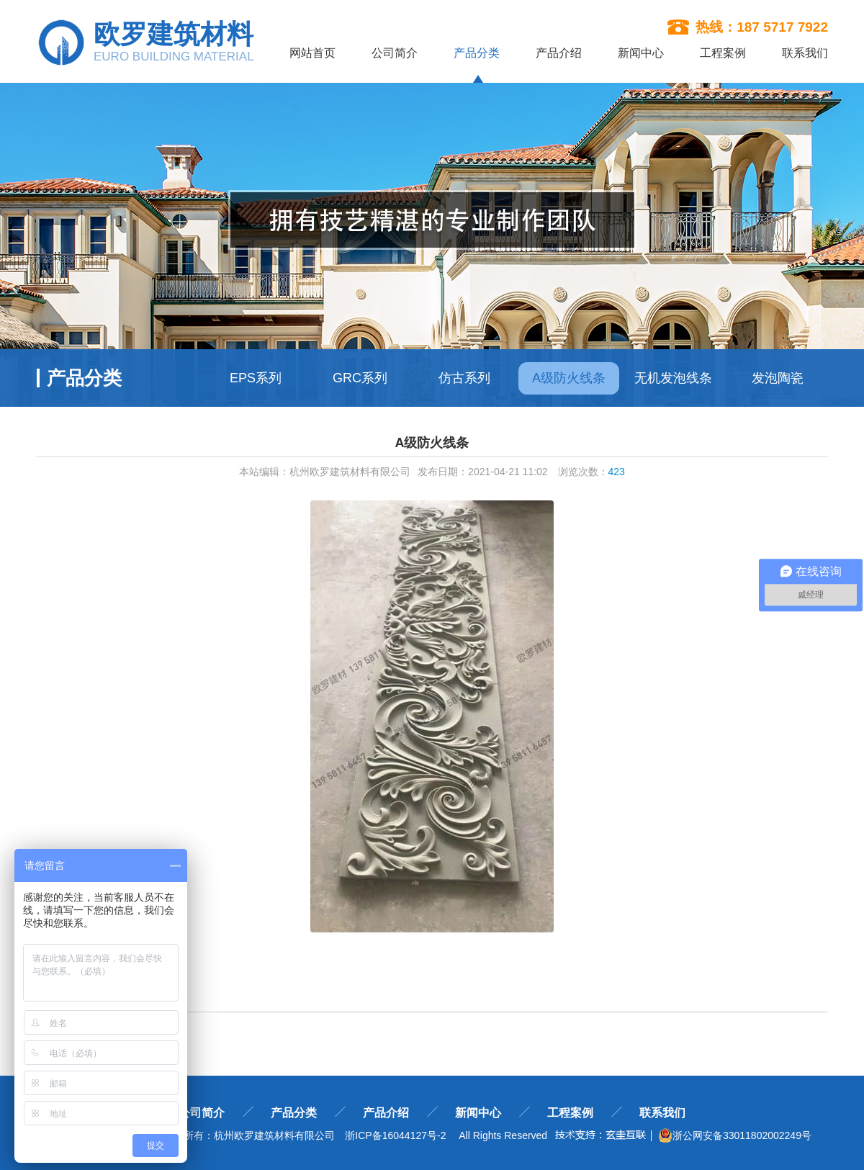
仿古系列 (464, 378)
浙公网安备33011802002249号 (734, 1135)
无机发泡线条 (673, 378)
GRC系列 (360, 378)
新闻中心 (641, 53)
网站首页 (312, 53)
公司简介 (395, 53)
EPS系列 (256, 378)
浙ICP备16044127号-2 (395, 1135)
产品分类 (477, 53)
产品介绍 (559, 53)
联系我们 (805, 53)
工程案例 (723, 53)
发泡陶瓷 (778, 378)
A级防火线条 (569, 378)
